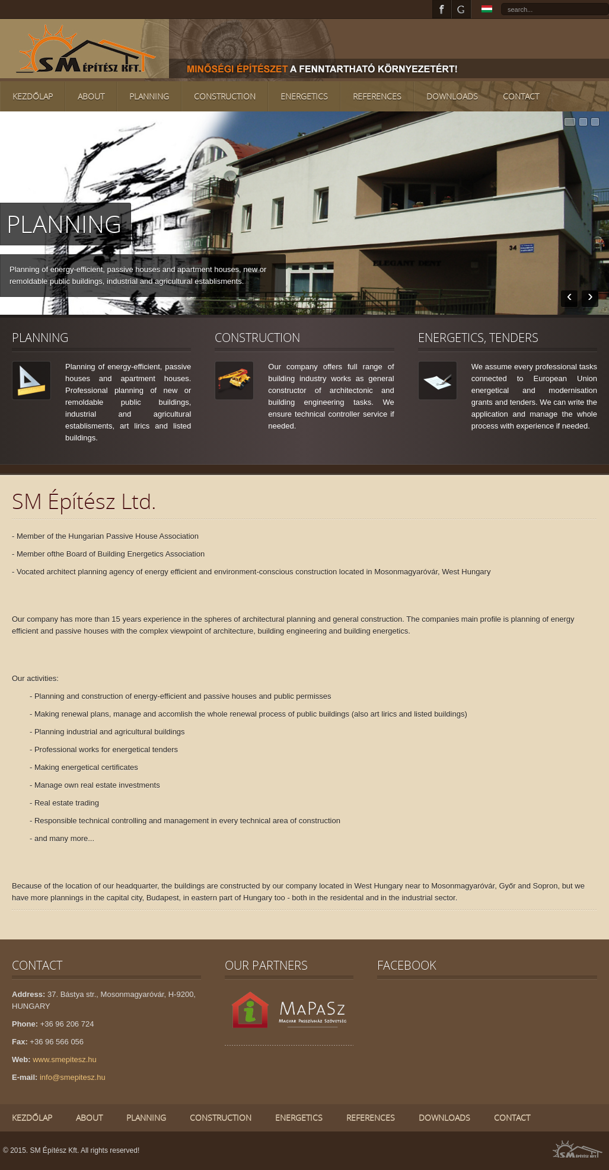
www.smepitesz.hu (65, 1059)
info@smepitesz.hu (73, 1077)
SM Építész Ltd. (84, 501)
